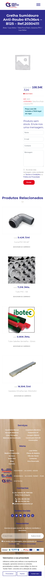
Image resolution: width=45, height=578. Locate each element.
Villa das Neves (33, 456)
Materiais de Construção (12, 438)
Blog (11, 461)
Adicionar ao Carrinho (21, 247)
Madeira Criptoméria (12, 453)
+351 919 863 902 (23, 501)
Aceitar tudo (35, 574)
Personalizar (9, 574)
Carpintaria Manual (12, 430)
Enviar (29, 182)
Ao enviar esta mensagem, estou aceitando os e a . (33, 173)
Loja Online (33, 450)
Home (12, 450)
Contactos (33, 458)
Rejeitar (22, 574)
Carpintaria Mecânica (33, 430)
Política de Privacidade (31, 177)
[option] (22, 62)
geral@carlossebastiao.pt (23, 504)
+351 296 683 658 (23, 499)
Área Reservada (33, 461)
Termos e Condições (32, 174)
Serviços (12, 456)
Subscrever (36, 536)
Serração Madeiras (12, 432)
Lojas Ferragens (12, 435)
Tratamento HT (33, 432)
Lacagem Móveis (33, 435)
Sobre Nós (12, 458)
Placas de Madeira (33, 453)
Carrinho (12, 464)
